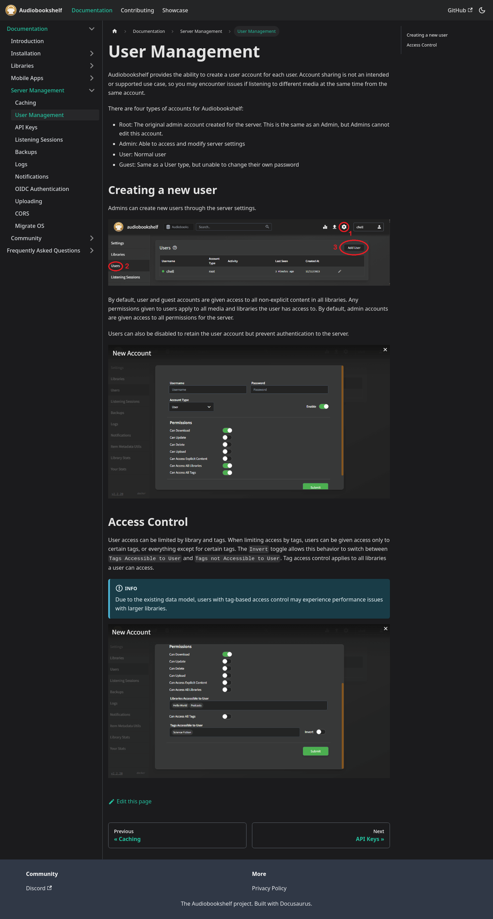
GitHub (460, 10)
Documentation (92, 10)
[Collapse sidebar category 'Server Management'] (91, 90)
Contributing (137, 10)
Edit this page (130, 801)
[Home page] (114, 31)
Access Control (422, 45)
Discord (39, 888)
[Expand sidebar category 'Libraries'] (91, 65)
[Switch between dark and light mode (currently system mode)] (482, 10)
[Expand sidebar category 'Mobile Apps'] (91, 78)
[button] (51, 28)
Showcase (175, 10)
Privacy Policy (269, 888)
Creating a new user (427, 35)
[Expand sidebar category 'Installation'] (91, 53)
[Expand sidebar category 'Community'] (91, 238)
